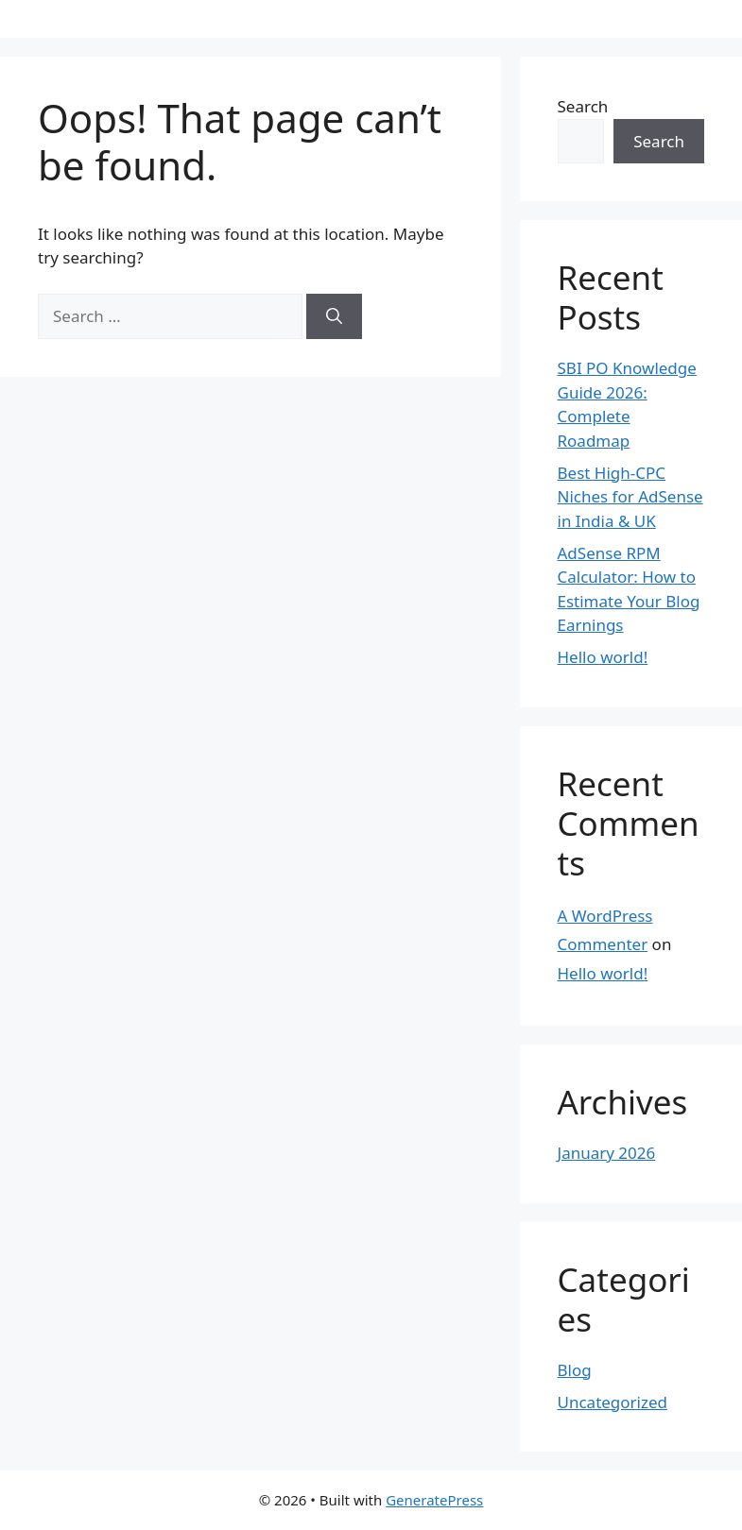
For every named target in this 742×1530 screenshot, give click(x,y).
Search (583, 106)
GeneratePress (434, 1499)
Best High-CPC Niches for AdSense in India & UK (630, 497)
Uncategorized (613, 1402)
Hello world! (603, 657)
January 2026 (607, 1153)
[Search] (334, 316)
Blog (575, 1370)
